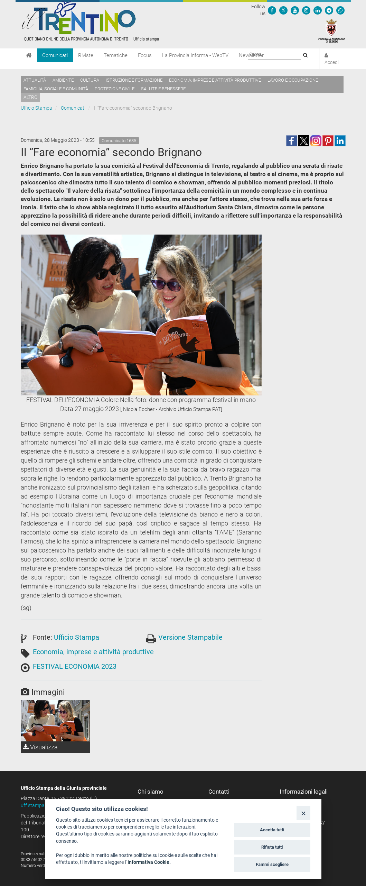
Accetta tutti (272, 829)
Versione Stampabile (190, 637)
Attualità (35, 80)
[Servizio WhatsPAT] (340, 10)
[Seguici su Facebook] (272, 10)
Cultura (89, 80)
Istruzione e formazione (134, 80)
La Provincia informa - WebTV (195, 55)
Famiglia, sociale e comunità (56, 88)
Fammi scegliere (272, 864)
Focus (145, 55)
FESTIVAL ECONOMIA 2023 (74, 666)
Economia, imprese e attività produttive (215, 80)
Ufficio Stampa (36, 108)
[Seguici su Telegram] (329, 10)
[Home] (29, 55)
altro (30, 97)
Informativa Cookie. (149, 862)
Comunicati (55, 55)
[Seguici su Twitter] (283, 10)
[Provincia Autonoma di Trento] (331, 30)
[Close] (303, 813)
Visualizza (40, 747)
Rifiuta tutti (272, 847)
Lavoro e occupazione (293, 80)
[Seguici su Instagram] (306, 10)
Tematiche (116, 55)
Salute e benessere (163, 88)
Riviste (85, 55)
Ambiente (63, 80)
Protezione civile (114, 88)
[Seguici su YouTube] (295, 10)
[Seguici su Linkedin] (317, 10)
